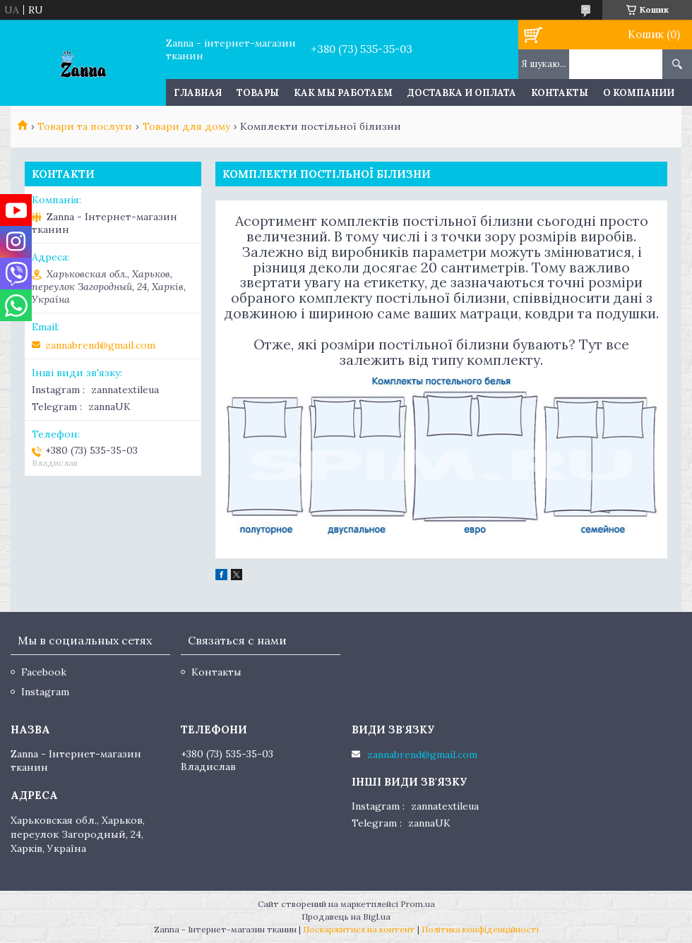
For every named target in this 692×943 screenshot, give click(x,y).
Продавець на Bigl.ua (346, 916)
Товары (258, 93)
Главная (198, 93)
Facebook (43, 672)
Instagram (45, 691)
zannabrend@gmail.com (100, 345)
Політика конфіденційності (480, 929)
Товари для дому (186, 126)
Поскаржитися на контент (359, 929)
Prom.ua (417, 904)
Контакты (559, 93)
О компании (638, 93)
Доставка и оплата (461, 93)
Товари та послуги (84, 126)
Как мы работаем (343, 93)
